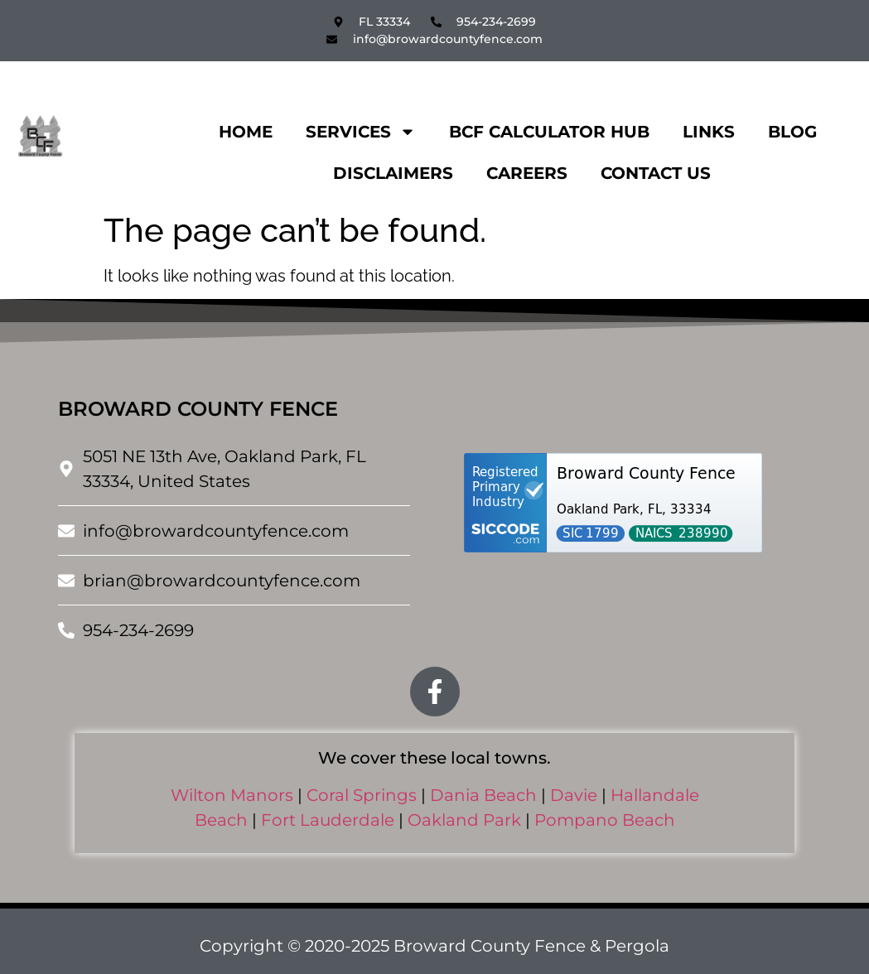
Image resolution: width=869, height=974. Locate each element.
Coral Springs (362, 795)
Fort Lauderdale (327, 820)
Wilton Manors (232, 795)
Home (246, 132)
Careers (526, 173)
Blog (792, 132)
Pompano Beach (604, 820)
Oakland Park (464, 820)
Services (361, 131)
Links (709, 132)
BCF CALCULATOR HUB (549, 132)
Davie (573, 795)
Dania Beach (483, 795)
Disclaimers (393, 173)
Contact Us (656, 173)
